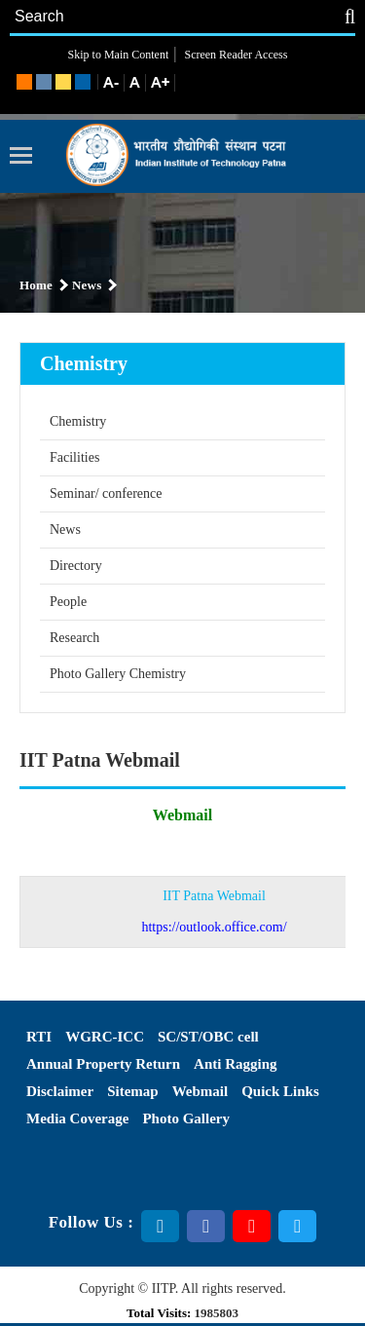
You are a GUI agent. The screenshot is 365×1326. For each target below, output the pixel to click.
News (65, 529)
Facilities (74, 457)
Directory (76, 565)
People (68, 601)
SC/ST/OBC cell (208, 1036)
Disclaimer (59, 1091)
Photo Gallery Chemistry (118, 673)
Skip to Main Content (118, 54)
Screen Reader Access (234, 54)
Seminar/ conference (106, 493)
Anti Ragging (235, 1064)
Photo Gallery (186, 1118)
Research (74, 637)
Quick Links (280, 1091)
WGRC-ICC (104, 1036)
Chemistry (78, 421)
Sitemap (133, 1091)
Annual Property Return (103, 1064)
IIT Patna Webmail (213, 911)
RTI (39, 1036)
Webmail (200, 1091)
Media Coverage (77, 1118)
